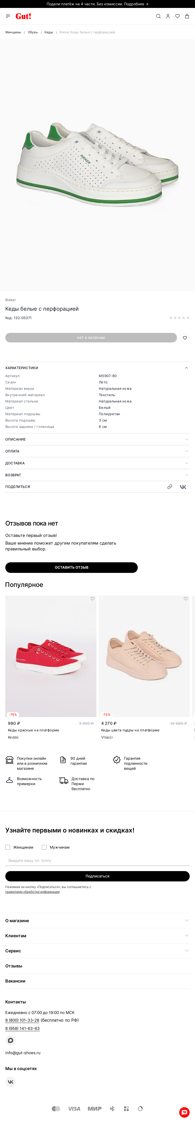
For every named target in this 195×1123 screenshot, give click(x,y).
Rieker (10, 300)
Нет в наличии (91, 338)
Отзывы (13, 965)
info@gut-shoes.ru (23, 1052)
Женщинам (23, 847)
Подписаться (97, 876)
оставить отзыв (71, 567)
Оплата (12, 451)
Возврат (13, 475)
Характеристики (21, 368)
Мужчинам (60, 847)
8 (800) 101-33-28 (22, 1020)
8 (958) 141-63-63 (22, 1028)
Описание (15, 439)
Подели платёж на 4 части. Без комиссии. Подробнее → (98, 4)
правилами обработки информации (32, 892)
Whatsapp (184, 1112)
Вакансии (15, 981)
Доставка (15, 463)
